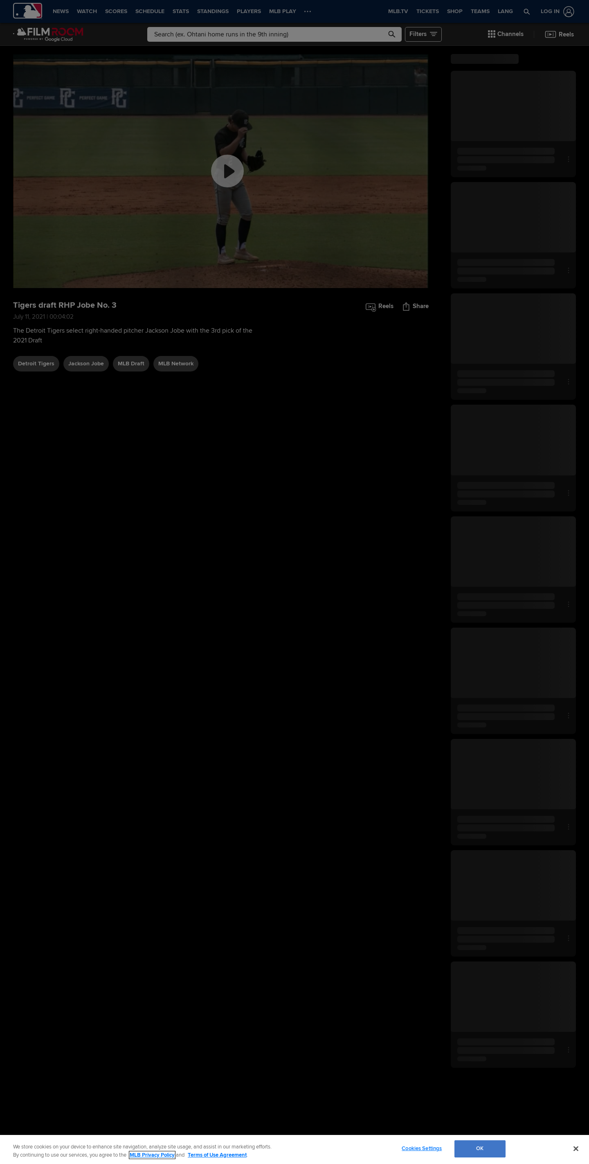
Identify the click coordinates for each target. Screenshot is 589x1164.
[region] (294, 1149)
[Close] (576, 1148)
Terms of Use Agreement (217, 1155)
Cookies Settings (422, 1148)
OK (479, 1148)
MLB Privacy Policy (152, 1155)
